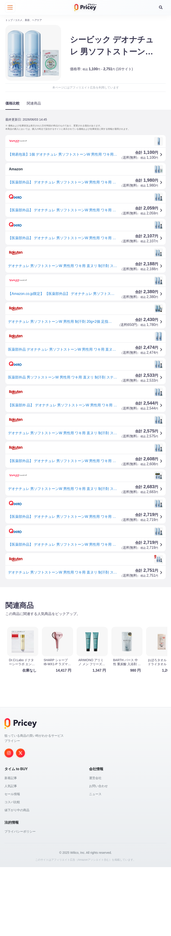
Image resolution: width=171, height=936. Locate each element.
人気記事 (10, 855)
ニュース (95, 863)
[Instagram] (8, 821)
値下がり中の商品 (16, 879)
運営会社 (95, 847)
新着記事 (10, 847)
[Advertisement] (85, 625)
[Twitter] (20, 821)
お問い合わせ (98, 855)
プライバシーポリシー (20, 900)
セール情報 (12, 863)
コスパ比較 (12, 871)
